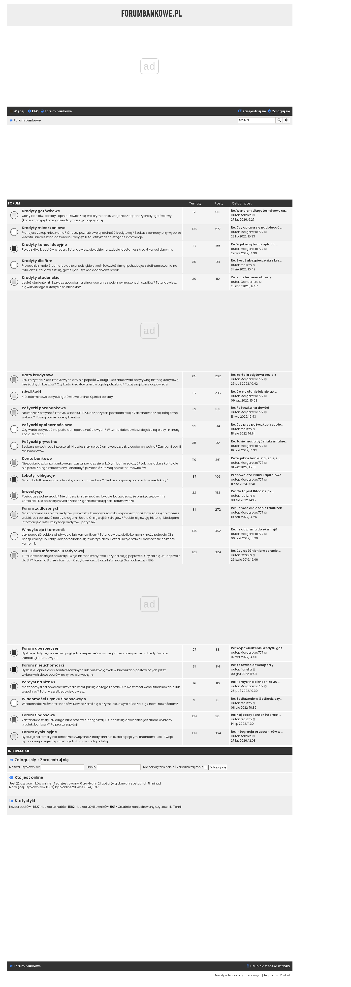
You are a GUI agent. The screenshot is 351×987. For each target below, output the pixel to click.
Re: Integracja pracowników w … (257, 731)
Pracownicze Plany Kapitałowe (256, 475)
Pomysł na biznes (38, 682)
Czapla (246, 555)
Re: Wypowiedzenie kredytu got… (257, 648)
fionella (246, 669)
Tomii (177, 807)
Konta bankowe (37, 458)
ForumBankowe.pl (151, 14)
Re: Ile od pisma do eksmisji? (254, 529)
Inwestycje (32, 491)
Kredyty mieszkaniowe (43, 227)
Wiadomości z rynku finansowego (54, 699)
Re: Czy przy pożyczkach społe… (257, 424)
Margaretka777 (252, 232)
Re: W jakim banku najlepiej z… (255, 458)
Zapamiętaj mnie (192, 767)
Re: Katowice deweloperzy (252, 665)
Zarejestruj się (54, 759)
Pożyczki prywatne (39, 441)
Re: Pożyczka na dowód (250, 408)
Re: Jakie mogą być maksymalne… (259, 441)
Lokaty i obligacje (38, 475)
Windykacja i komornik (43, 529)
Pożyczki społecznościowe (47, 424)
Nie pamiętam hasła (159, 767)
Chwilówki (31, 391)
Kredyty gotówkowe (41, 210)
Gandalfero (249, 282)
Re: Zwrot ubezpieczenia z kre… (256, 260)
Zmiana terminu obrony (251, 277)
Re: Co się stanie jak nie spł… (254, 391)
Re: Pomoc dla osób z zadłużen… (258, 508)
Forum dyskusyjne (39, 731)
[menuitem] (33, 111)
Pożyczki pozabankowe (44, 408)
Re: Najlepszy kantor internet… (256, 715)
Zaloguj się (25, 759)
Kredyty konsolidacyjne (44, 244)
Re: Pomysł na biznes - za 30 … (255, 682)
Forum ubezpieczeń (41, 648)
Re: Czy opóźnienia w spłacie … (256, 551)
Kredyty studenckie (41, 277)
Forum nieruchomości (43, 665)
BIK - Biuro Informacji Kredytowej (53, 551)
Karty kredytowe (38, 375)
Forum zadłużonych (41, 508)
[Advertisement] (149, 162)
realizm (246, 265)
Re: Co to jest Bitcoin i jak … (252, 491)
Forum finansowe (38, 715)
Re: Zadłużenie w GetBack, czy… (256, 699)
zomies (246, 215)
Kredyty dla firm (37, 260)
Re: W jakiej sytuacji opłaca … (254, 244)
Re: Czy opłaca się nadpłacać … (256, 227)
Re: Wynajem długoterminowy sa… (259, 210)
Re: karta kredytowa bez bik (253, 375)
